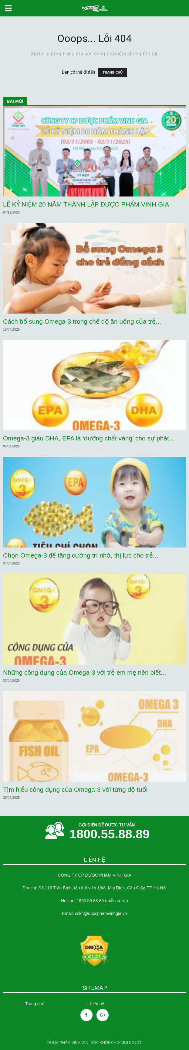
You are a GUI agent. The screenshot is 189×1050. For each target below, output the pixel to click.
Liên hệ (97, 1003)
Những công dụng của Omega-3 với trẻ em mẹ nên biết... (84, 672)
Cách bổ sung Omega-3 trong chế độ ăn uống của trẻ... (82, 321)
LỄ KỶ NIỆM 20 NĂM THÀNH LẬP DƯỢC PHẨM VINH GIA (86, 204)
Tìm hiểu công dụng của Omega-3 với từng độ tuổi (75, 789)
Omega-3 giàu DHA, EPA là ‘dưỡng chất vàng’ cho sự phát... (88, 438)
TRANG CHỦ (113, 72)
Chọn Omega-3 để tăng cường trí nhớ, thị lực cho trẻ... (80, 555)
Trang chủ (35, 1003)
